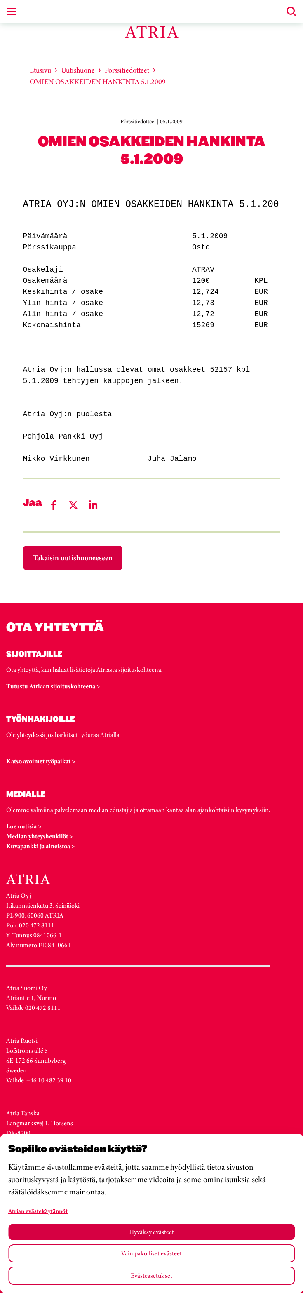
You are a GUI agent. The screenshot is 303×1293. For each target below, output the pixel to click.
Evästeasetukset (151, 1275)
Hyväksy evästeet (151, 1232)
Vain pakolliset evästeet (151, 1253)
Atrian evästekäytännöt (38, 1211)
